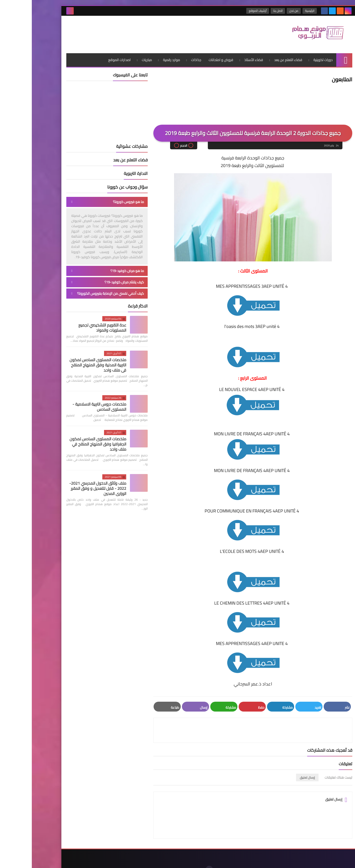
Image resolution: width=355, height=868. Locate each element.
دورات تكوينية (291, 58)
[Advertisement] (124, 32)
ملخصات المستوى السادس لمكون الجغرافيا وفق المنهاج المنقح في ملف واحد (66, 442)
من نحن (262, 11)
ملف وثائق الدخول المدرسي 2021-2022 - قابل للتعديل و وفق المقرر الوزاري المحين (65, 486)
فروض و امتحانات (189, 58)
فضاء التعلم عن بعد (256, 58)
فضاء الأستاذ (222, 58)
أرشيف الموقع (226, 11)
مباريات (115, 58)
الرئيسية (278, 11)
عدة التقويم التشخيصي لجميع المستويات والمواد (70, 325)
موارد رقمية (139, 58)
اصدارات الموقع (87, 58)
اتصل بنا (246, 11)
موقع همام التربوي (267, 860)
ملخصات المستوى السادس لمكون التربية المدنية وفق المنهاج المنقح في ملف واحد (66, 363)
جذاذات (164, 58)
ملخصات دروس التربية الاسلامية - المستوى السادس (67, 404)
